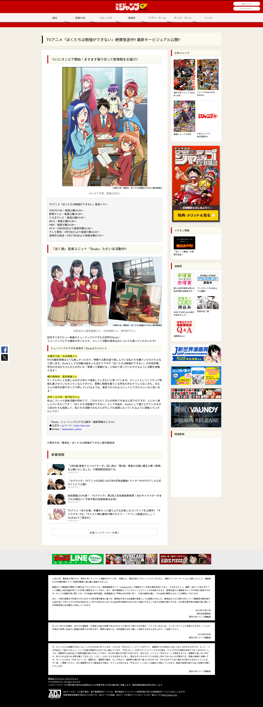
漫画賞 (131, 17)
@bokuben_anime (72, 429)
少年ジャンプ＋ (246, 4)
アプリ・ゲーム (157, 17)
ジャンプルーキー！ (246, 9)
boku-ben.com (82, 425)
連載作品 (80, 17)
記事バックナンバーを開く (105, 532)
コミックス (106, 17)
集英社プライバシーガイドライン (63, 678)
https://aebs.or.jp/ (169, 695)
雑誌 (54, 17)
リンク (208, 17)
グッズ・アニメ (182, 17)
